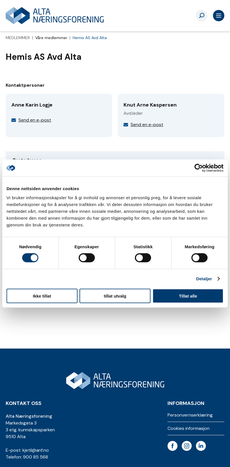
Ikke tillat (42, 295)
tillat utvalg (115, 295)
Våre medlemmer (51, 37)
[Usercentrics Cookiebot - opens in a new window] (198, 168)
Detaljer (204, 278)
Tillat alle (188, 295)
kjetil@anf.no (35, 450)
